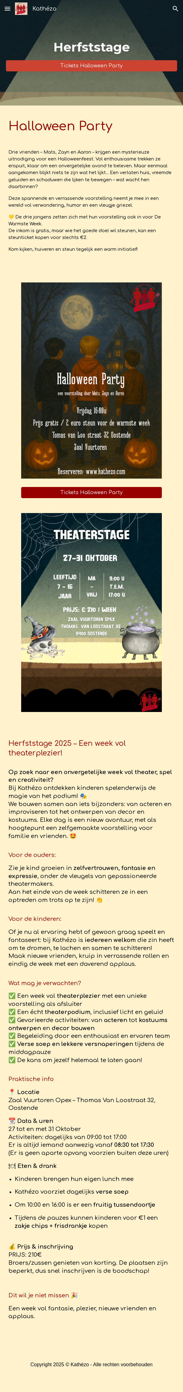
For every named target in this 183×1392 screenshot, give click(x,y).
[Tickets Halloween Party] (91, 66)
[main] (91, 47)
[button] (7, 8)
